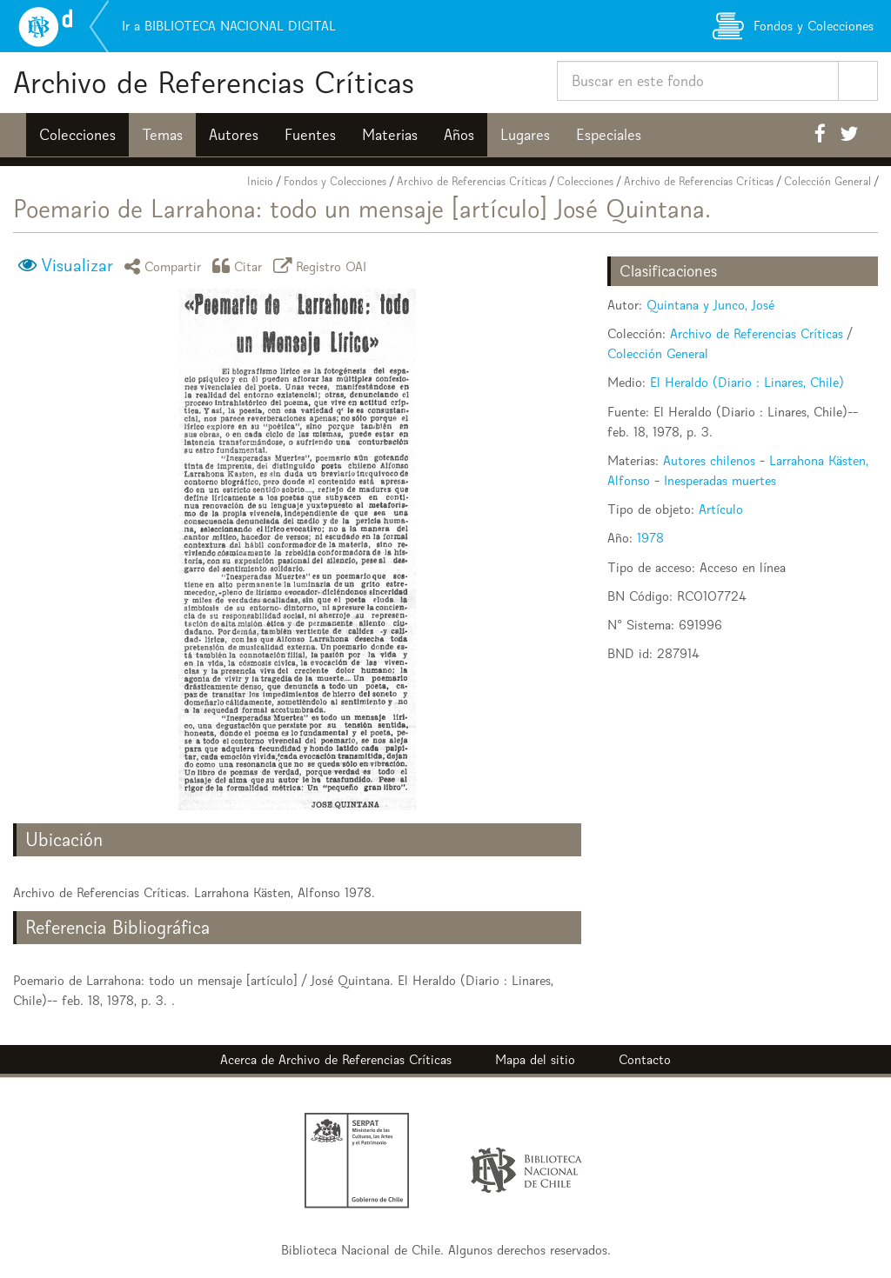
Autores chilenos (709, 460)
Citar (240, 265)
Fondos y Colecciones (335, 181)
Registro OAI (322, 265)
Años (459, 134)
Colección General (827, 181)
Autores (233, 134)
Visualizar (77, 265)
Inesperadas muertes (720, 480)
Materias (390, 134)
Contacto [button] (645, 1059)
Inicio (260, 181)
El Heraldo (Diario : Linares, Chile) (747, 382)
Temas (162, 134)
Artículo (721, 509)
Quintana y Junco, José (710, 304)
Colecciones (77, 134)
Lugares (525, 134)
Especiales (608, 134)
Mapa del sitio (535, 1059)
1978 (650, 537)
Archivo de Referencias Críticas (213, 82)
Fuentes (310, 134)
